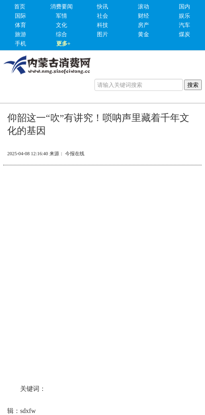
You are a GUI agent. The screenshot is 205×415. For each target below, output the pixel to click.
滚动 (143, 7)
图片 (102, 34)
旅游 (20, 34)
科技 (102, 25)
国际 (20, 16)
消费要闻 (61, 7)
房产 (143, 25)
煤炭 (184, 34)
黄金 (143, 34)
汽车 (184, 25)
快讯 (102, 7)
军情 (61, 16)
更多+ (63, 44)
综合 (61, 34)
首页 (19, 7)
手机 (20, 44)
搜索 (193, 85)
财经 (143, 16)
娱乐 (184, 16)
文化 (61, 25)
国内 (184, 7)
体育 (20, 25)
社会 (102, 16)
